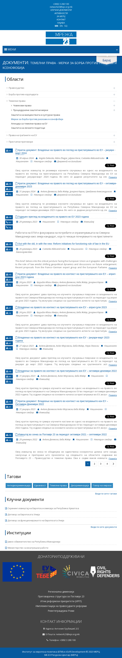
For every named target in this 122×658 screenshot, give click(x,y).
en (8, 150)
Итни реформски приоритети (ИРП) (61, 601)
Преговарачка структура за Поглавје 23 (61, 596)
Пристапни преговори (59, 141)
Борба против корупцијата (59, 94)
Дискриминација (80, 485)
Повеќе (113, 177)
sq (8, 194)
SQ (65, 25)
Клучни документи (61, 9)
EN (61, 25)
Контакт (61, 19)
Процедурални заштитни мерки (61, 110)
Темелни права (59, 100)
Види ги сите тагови (106, 493)
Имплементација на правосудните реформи (61, 606)
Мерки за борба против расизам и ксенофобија (37, 119)
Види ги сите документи (104, 526)
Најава (61, 22)
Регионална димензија (61, 591)
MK (56, 25)
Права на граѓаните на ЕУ (59, 135)
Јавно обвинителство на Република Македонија (32, 541)
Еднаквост (40, 485)
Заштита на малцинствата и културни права (35, 114)
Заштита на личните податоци (28, 127)
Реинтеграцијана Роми (61, 610)
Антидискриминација (18, 485)
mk (9, 183)
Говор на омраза (102, 485)
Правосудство (59, 87)
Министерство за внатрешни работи (26, 547)
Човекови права (61, 105)
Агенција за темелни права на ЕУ (29, 123)
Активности (61, 13)
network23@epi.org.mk (61, 6)
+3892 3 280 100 (61, 4)
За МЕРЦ (61, 16)
